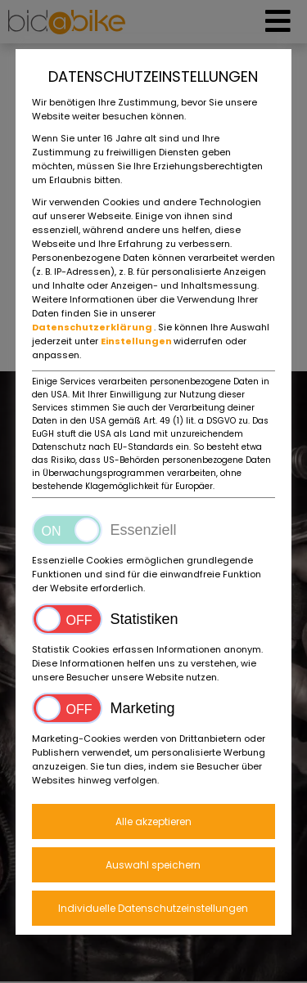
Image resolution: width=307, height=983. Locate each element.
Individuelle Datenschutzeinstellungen (154, 908)
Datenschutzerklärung (93, 327)
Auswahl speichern (153, 865)
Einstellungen (137, 341)
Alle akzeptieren (153, 821)
